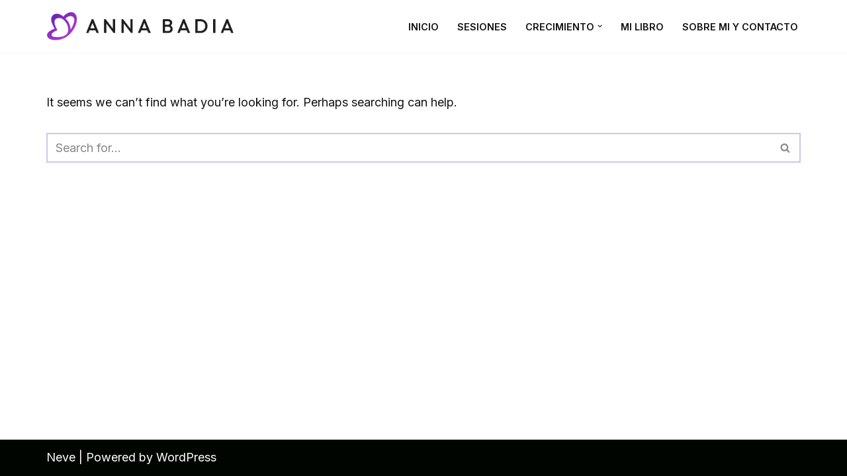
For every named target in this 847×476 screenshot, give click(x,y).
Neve (60, 457)
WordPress (186, 457)
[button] (600, 26)
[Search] (408, 148)
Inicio (423, 26)
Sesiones (482, 26)
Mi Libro (642, 26)
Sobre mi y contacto (740, 26)
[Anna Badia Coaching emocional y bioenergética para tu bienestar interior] (145, 26)
